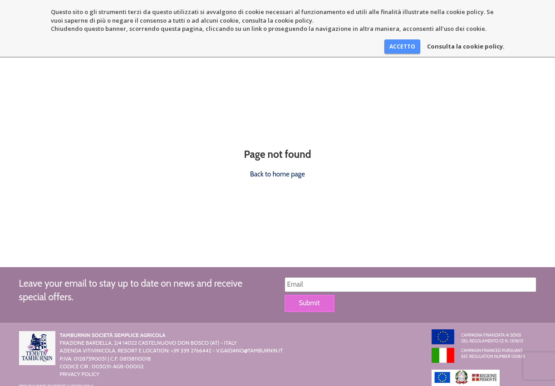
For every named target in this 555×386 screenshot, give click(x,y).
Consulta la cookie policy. (466, 46)
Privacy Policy (79, 374)
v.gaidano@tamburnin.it (249, 350)
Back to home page (277, 174)
